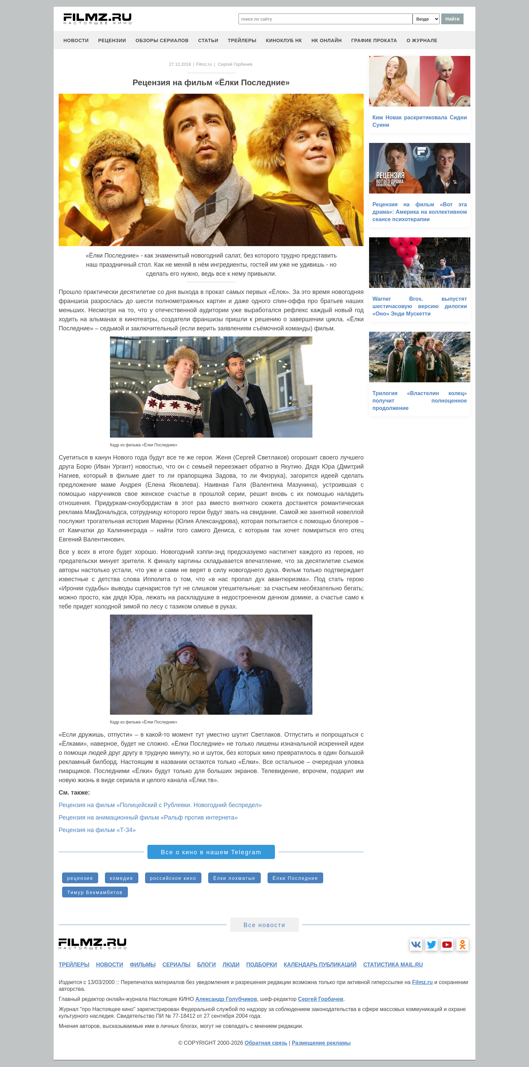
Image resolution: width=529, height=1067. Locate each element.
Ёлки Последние (295, 878)
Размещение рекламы (321, 1043)
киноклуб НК (284, 40)
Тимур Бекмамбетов (95, 892)
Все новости (265, 925)
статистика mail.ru (393, 965)
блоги (206, 965)
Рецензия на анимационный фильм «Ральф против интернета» (148, 817)
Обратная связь (266, 1043)
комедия (121, 878)
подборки (261, 965)
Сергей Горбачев (320, 999)
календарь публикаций (320, 965)
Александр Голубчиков (226, 999)
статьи (208, 40)
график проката (374, 40)
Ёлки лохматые (234, 878)
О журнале (422, 40)
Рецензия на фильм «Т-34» (97, 830)
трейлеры (242, 40)
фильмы (143, 965)
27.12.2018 (180, 64)
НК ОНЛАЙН (326, 40)
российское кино (173, 878)
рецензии (112, 40)
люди (231, 965)
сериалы (176, 965)
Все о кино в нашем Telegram (211, 852)
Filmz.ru (204, 64)
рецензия (80, 878)
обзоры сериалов (162, 40)
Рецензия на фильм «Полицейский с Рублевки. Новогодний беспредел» (160, 805)
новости (76, 40)
